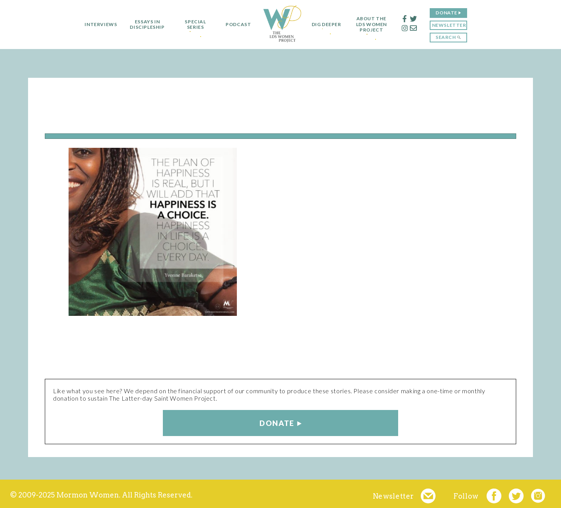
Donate (449, 13)
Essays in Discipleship (144, 24)
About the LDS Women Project (374, 24)
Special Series (192, 24)
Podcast (235, 24)
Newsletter (452, 25)
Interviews (97, 24)
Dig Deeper (326, 24)
